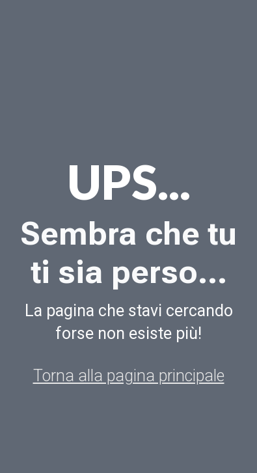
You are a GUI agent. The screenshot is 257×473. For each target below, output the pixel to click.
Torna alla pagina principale (128, 375)
